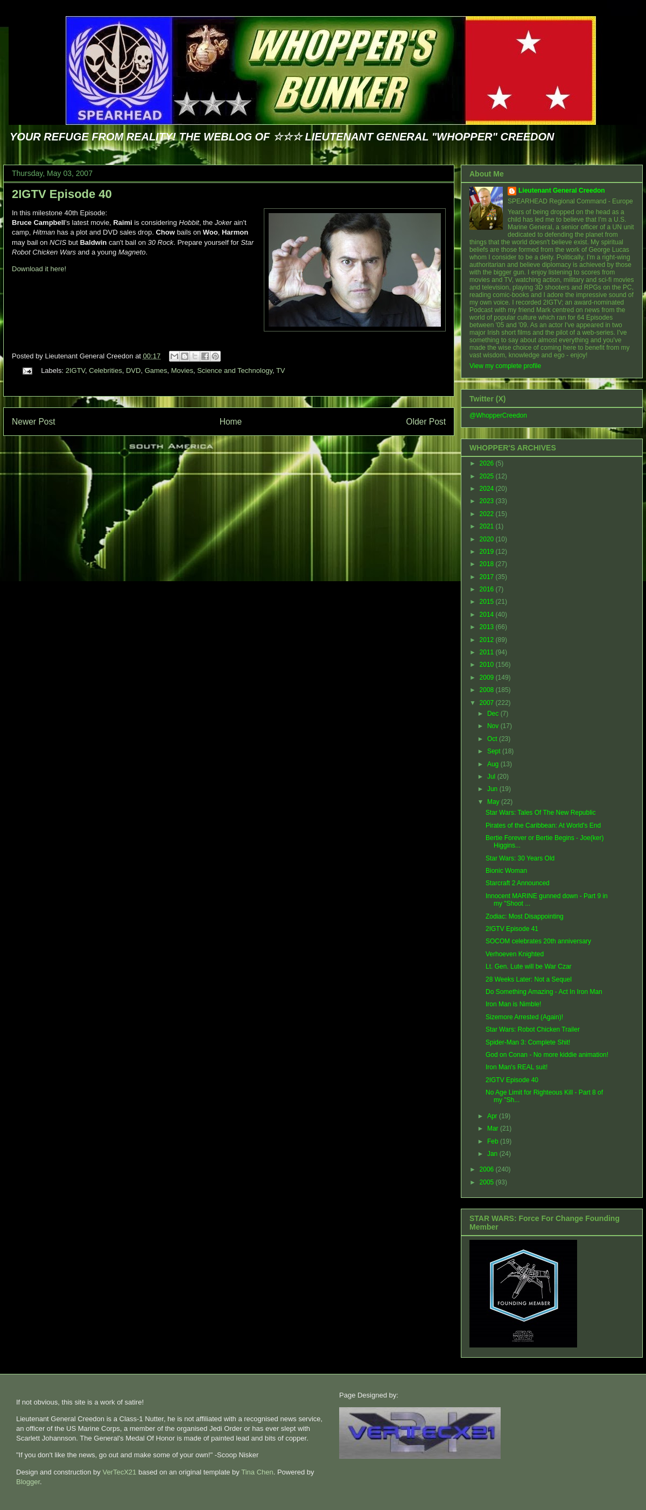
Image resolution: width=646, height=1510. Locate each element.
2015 (488, 601)
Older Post (426, 421)
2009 (488, 677)
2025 (488, 476)
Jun (493, 789)
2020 (488, 539)
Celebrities (105, 370)
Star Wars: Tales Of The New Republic (541, 812)
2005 (488, 1182)
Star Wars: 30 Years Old (520, 858)
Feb (493, 1141)
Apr (493, 1116)
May (494, 802)
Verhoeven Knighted (515, 954)
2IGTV (75, 370)
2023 (488, 501)
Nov (494, 726)
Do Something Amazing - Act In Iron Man (544, 992)
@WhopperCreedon (498, 415)
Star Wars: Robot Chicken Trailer (533, 1029)
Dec (494, 713)
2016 (488, 589)
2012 (488, 640)
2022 (488, 514)
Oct (493, 739)
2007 (488, 703)
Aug (494, 764)
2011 (488, 652)
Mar (493, 1128)
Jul (492, 776)
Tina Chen (257, 1472)
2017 (488, 577)
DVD (133, 370)
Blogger (28, 1482)
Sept (494, 751)
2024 (488, 488)
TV (280, 370)
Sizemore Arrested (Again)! (524, 1017)
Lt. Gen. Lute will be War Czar (529, 966)
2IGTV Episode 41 (512, 929)
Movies (182, 370)
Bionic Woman (506, 870)
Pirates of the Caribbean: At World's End (543, 825)
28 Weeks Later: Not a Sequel (529, 979)
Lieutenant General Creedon (561, 190)
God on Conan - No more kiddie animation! (547, 1055)
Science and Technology (234, 370)
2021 (488, 526)
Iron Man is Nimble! (513, 1004)
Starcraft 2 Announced (518, 883)
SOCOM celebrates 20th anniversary (538, 941)
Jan (493, 1154)
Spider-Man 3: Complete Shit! (528, 1042)
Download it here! (39, 269)
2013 (488, 627)
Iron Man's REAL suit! (516, 1067)
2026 (488, 463)
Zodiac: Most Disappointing (525, 916)
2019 (488, 551)
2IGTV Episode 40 (62, 194)
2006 (488, 1169)
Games (156, 370)
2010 (488, 664)
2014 (488, 614)
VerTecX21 (119, 1472)
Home (231, 421)
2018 (488, 564)
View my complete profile (505, 366)
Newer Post (33, 421)
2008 (488, 690)
